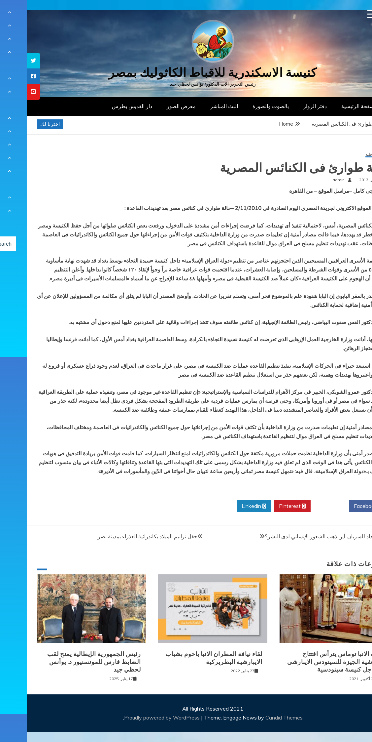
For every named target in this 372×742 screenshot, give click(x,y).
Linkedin (227, 506)
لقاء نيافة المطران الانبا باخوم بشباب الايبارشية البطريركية (187, 657)
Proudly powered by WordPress (135, 717)
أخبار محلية (348, 154)
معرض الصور (154, 106)
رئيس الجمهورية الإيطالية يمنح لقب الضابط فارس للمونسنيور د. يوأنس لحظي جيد (67, 661)
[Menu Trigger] (344, 14)
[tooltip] (6, 60)
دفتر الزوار (288, 106)
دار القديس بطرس (105, 106)
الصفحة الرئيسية (333, 106)
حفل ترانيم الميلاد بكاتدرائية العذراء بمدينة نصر (121, 536)
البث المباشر (197, 106)
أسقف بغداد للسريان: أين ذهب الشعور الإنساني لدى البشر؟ (301, 536)
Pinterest (265, 506)
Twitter (303, 506)
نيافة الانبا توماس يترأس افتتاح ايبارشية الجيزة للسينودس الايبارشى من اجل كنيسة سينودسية (308, 661)
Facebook (341, 506)
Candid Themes (257, 717)
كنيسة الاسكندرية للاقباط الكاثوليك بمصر (186, 72)
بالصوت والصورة (244, 106)
